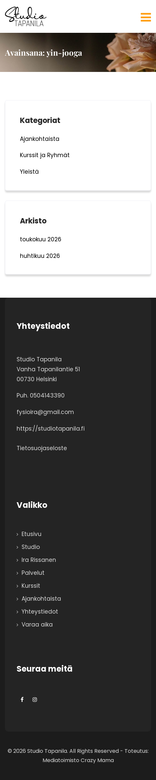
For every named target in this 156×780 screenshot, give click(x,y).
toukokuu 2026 (40, 239)
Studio (31, 547)
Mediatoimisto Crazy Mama (78, 760)
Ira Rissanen (39, 560)
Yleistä (29, 172)
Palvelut (33, 573)
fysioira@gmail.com (45, 412)
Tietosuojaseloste (42, 448)
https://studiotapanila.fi (51, 429)
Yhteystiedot (40, 612)
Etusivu (31, 534)
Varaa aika (37, 625)
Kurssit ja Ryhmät (45, 155)
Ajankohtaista (39, 139)
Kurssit (31, 586)
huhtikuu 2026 (40, 256)
